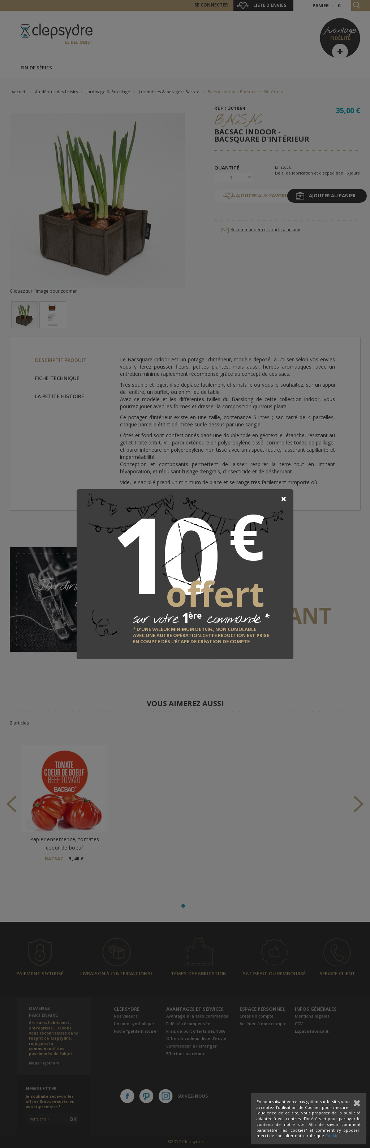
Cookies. (333, 1135)
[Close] (283, 499)
